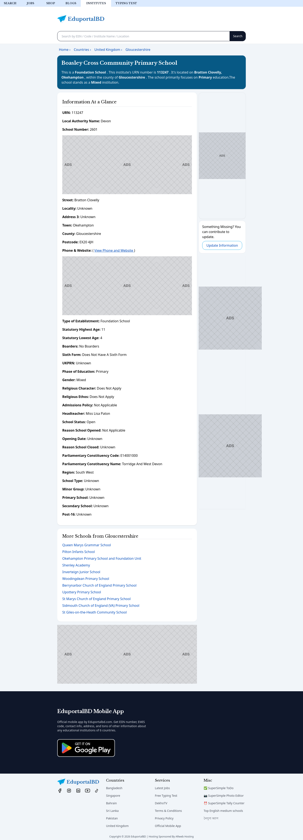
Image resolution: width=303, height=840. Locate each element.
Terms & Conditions (168, 811)
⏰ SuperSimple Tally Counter (224, 803)
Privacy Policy (164, 818)
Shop (50, 3)
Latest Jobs (162, 788)
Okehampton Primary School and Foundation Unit (101, 558)
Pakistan (112, 818)
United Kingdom (117, 826)
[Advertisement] (127, 164)
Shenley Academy (76, 565)
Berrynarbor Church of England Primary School (99, 585)
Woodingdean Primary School (85, 578)
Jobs (30, 3)
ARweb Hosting (184, 836)
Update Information (222, 245)
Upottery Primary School (81, 592)
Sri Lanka (112, 811)
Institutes (96, 3)
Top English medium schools (223, 811)
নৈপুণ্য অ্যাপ (211, 818)
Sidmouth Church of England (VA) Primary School (100, 605)
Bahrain (111, 803)
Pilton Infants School (78, 551)
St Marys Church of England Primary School (96, 598)
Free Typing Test (166, 796)
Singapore (113, 796)
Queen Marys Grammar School (86, 545)
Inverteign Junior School (81, 572)
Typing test (126, 3)
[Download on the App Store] (86, 748)
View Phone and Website (114, 250)
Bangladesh (114, 788)
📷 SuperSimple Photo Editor (224, 796)
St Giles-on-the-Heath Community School (94, 612)
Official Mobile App (168, 826)
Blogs (70, 3)
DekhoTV (161, 803)
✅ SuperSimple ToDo (219, 788)
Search (10, 3)
